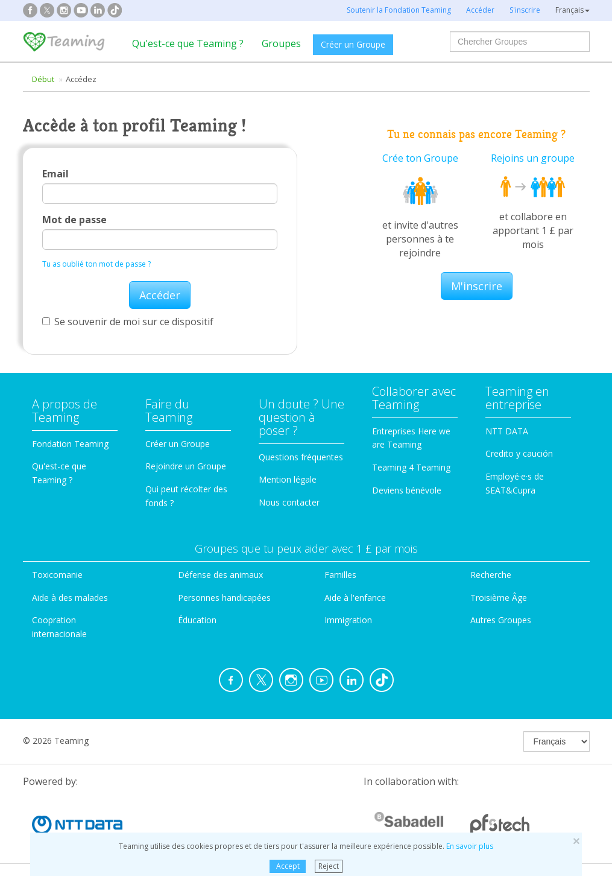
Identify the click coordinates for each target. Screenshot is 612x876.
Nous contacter (289, 502)
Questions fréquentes (301, 457)
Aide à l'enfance (355, 597)
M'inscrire (476, 286)
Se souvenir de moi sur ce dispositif (127, 321)
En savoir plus (469, 846)
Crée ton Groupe (420, 158)
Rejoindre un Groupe (185, 466)
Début (43, 79)
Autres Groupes (500, 620)
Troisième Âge (498, 597)
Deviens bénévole (406, 490)
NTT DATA (506, 431)
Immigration (348, 620)
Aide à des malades (70, 597)
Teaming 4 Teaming (411, 467)
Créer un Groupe (353, 44)
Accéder (159, 295)
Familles (340, 574)
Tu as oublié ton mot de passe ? (96, 264)
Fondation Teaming (70, 443)
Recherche (490, 574)
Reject (328, 866)
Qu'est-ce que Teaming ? (188, 43)
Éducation (197, 620)
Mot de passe (74, 219)
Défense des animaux (220, 574)
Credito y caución (519, 453)
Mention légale (288, 479)
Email (55, 173)
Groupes (281, 43)
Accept (288, 866)
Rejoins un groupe (533, 158)
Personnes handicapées (224, 597)
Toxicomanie (57, 574)
